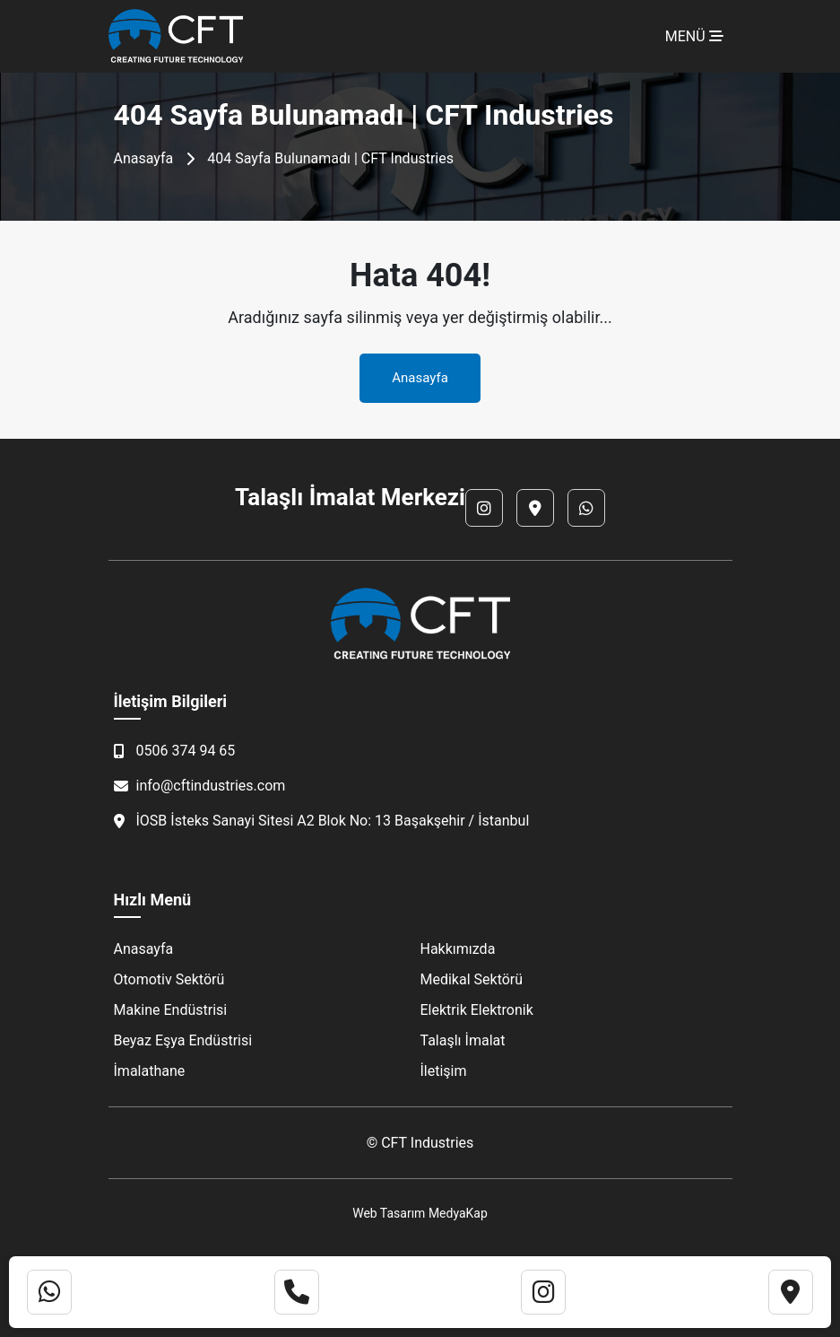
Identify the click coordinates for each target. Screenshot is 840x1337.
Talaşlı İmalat (463, 1040)
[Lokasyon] (535, 508)
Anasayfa (144, 158)
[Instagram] (484, 508)
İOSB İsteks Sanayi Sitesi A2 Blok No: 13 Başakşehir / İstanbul (322, 820)
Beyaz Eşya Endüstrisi (183, 1040)
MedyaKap (458, 1213)
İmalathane (150, 1070)
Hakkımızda (458, 948)
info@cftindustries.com (200, 785)
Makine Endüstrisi (171, 1009)
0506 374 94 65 (175, 750)
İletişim (443, 1070)
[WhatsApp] (586, 508)
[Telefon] (296, 1292)
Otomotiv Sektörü (169, 979)
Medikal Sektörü (472, 979)
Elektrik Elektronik (476, 1009)
